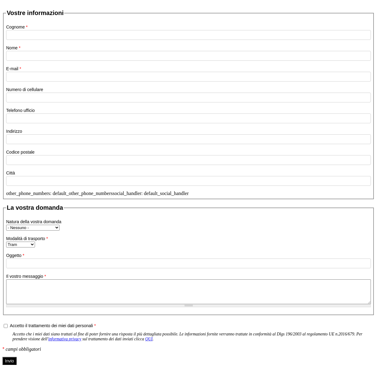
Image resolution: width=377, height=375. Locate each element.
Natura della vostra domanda (33, 221)
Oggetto (15, 255)
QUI (149, 343)
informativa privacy (64, 343)
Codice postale (20, 152)
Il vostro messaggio (26, 276)
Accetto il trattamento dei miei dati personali (53, 330)
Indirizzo (14, 131)
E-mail (13, 68)
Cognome (17, 27)
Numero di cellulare (24, 89)
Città (10, 172)
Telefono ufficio (20, 110)
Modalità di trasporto (27, 238)
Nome (13, 47)
